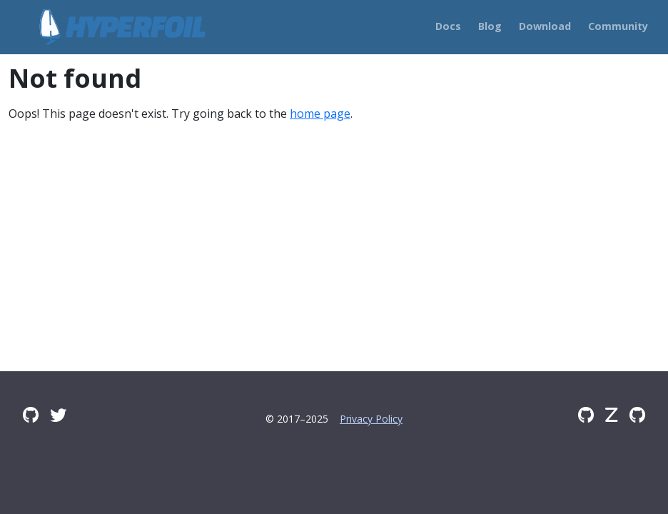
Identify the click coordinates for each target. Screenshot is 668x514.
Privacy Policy (371, 418)
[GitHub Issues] (637, 414)
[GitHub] (586, 414)
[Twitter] (58, 414)
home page (320, 113)
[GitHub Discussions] (31, 414)
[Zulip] (611, 414)
